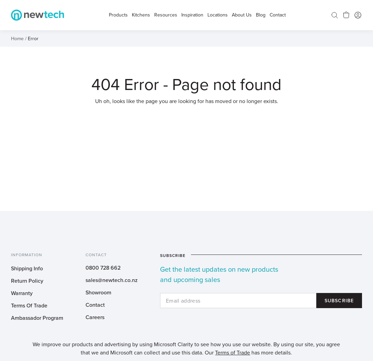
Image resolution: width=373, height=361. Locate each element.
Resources (165, 15)
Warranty (22, 293)
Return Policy (27, 280)
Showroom (98, 292)
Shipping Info (27, 268)
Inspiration (192, 15)
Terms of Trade (232, 352)
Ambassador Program (37, 317)
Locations (217, 15)
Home (17, 38)
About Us (242, 15)
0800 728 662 (103, 267)
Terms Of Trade (29, 305)
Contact (95, 304)
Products (118, 15)
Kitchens (141, 15)
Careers (95, 317)
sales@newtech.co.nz (112, 280)
